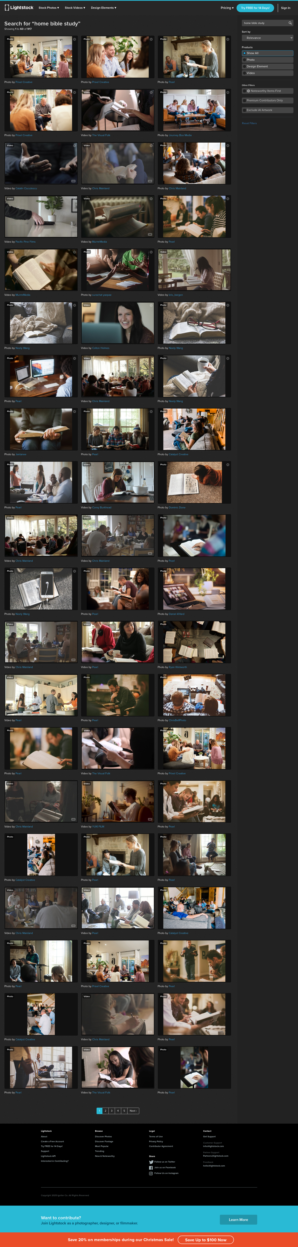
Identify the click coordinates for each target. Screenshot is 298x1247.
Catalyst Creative (178, 454)
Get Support (209, 1136)
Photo (251, 60)
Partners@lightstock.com (215, 1155)
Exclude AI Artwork (259, 110)
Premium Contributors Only (265, 100)
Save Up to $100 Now (205, 1240)
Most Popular (102, 1146)
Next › (133, 1111)
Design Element (257, 66)
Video (251, 73)
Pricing (227, 8)
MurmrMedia (99, 242)
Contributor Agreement (161, 1146)
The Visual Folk (101, 135)
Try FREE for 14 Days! (255, 8)
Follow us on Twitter (164, 1161)
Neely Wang (23, 348)
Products (247, 47)
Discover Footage (104, 1141)
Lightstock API (48, 1156)
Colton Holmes (100, 348)
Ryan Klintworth (178, 667)
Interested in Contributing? (55, 1161)
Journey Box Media (180, 135)
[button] (49, 8)
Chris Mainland (100, 188)
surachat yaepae (102, 295)
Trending (99, 1151)
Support (45, 1151)
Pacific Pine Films (26, 242)
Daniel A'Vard (176, 614)
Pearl (172, 82)
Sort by (246, 32)
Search (290, 23)
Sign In (285, 8)
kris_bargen (176, 295)
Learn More (238, 1219)
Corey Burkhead (101, 508)
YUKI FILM (98, 827)
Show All (253, 53)
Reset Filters (249, 123)
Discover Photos (103, 1136)
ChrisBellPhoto (177, 720)
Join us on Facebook (165, 1167)
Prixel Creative (24, 82)
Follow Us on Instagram (166, 1173)
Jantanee (21, 454)
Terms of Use (156, 1136)
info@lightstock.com (213, 1146)
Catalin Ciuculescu (26, 188)
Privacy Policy (156, 1141)
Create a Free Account (52, 1141)
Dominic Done (177, 508)
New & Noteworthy (105, 1156)
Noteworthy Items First (264, 91)
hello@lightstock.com (214, 1165)
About (44, 1136)
